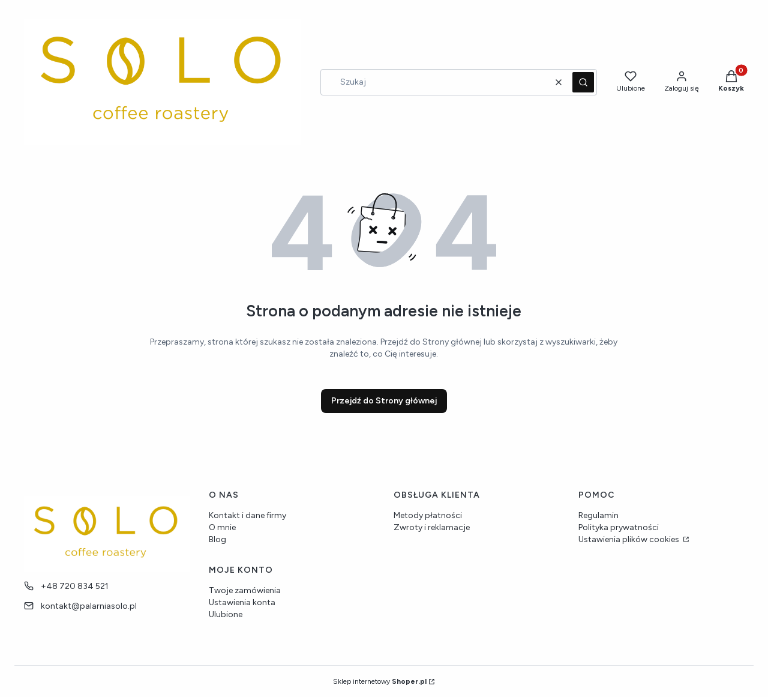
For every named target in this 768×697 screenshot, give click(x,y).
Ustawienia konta (242, 602)
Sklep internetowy (380, 681)
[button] (583, 82)
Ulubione (225, 614)
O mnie (222, 527)
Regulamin (598, 515)
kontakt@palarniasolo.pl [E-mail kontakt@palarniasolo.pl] (89, 606)
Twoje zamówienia (245, 590)
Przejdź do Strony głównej (384, 401)
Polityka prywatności (618, 527)
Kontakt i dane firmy (247, 515)
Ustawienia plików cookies (629, 539)
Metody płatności (428, 515)
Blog (217, 539)
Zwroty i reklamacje (432, 527)
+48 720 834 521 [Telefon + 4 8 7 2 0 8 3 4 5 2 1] (75, 586)
